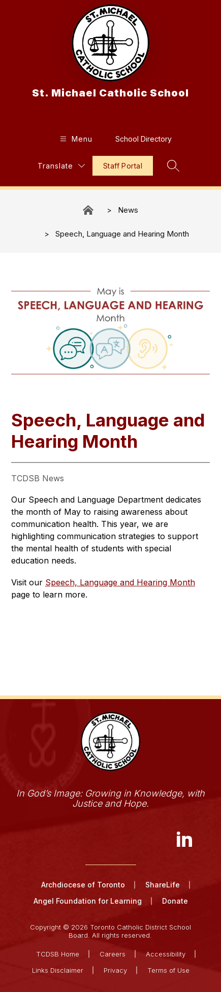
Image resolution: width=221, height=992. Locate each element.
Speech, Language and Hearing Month (122, 234)
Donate (175, 901)
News (128, 210)
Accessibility (165, 954)
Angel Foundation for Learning (88, 901)
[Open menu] (74, 139)
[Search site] (173, 165)
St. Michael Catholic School (89, 210)
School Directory (143, 139)
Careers (112, 954)
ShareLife (162, 884)
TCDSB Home (57, 954)
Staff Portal (122, 165)
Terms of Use (168, 970)
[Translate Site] (61, 165)
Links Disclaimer (57, 970)
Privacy (115, 970)
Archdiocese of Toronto (83, 884)
